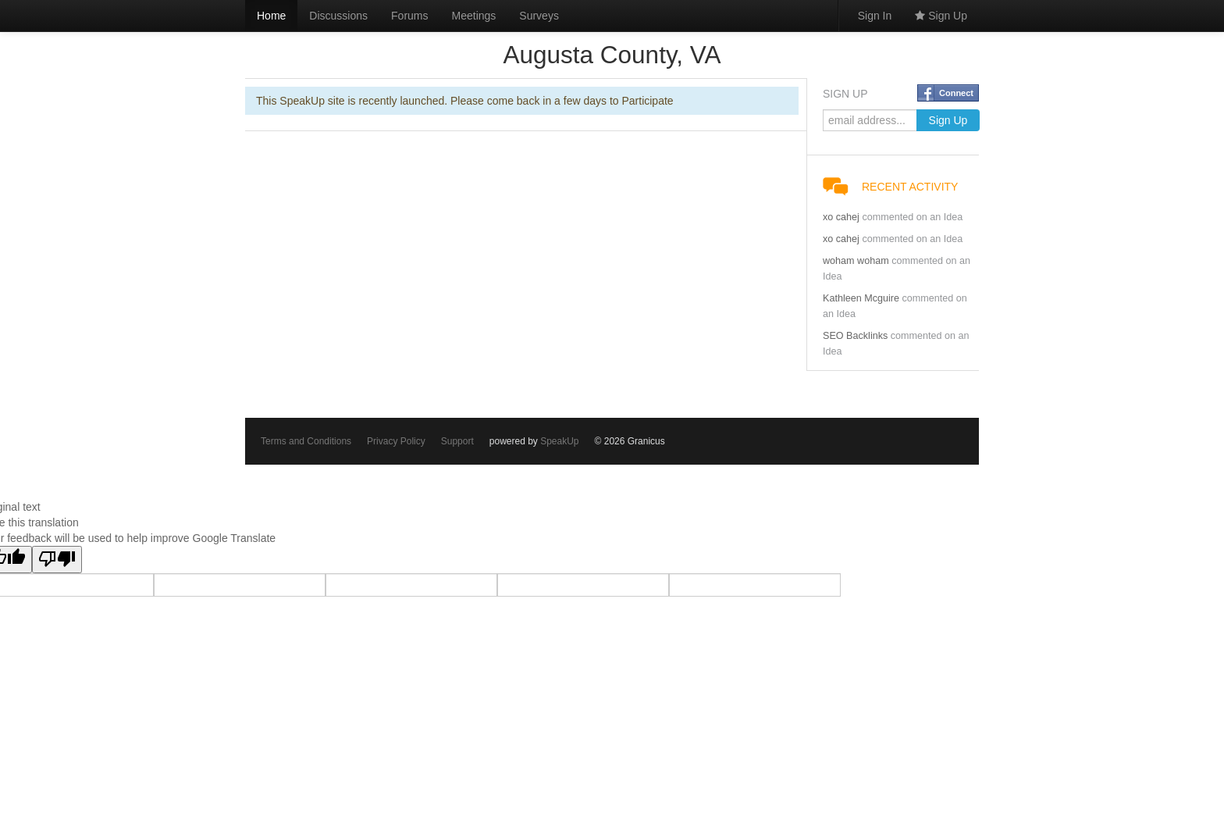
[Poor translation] (57, 559)
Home (271, 15)
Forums (409, 15)
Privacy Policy (396, 441)
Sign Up (941, 15)
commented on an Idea (912, 217)
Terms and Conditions (306, 441)
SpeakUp (559, 441)
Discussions (338, 15)
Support (457, 441)
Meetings (474, 15)
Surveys (539, 15)
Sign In (875, 15)
